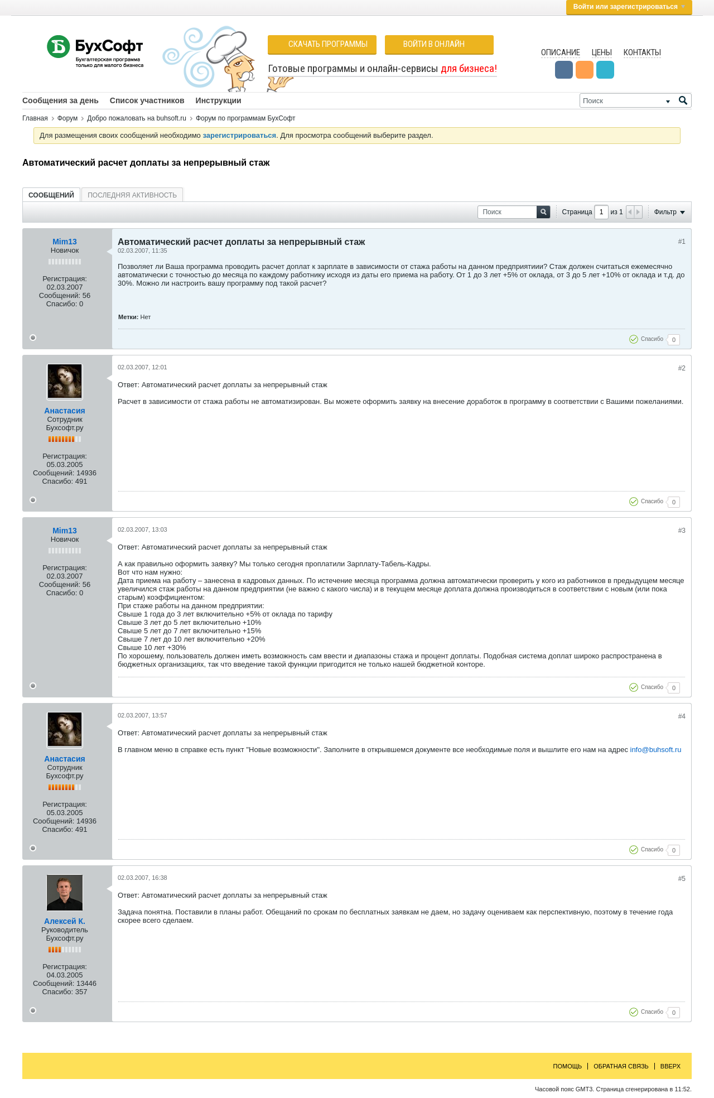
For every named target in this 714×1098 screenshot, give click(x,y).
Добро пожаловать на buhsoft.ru (136, 118)
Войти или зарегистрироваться (629, 7)
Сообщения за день (60, 100)
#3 (682, 530)
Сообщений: (59, 295)
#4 (682, 716)
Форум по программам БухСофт (246, 118)
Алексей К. (64, 921)
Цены (602, 52)
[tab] (51, 195)
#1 (682, 241)
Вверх (670, 1066)
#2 (682, 368)
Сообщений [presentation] (51, 195)
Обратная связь (621, 1066)
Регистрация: (64, 278)
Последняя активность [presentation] (132, 195)
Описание (560, 52)
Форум (67, 118)
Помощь (567, 1066)
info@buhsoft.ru (656, 749)
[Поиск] (636, 100)
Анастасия (64, 410)
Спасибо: (62, 304)
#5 (682, 879)
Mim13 (64, 241)
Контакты (642, 52)
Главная (35, 118)
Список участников (147, 100)
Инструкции (219, 100)
